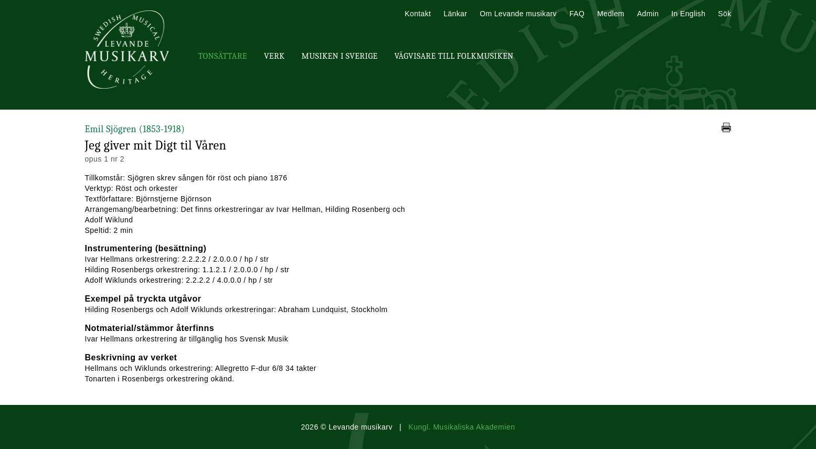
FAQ (577, 13)
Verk (274, 56)
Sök (724, 13)
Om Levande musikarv (518, 13)
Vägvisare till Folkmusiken (453, 56)
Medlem (610, 13)
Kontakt (418, 13)
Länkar (455, 13)
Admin (648, 13)
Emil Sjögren (135, 129)
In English (688, 13)
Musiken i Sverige (340, 56)
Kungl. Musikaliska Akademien (461, 427)
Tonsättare (222, 56)
